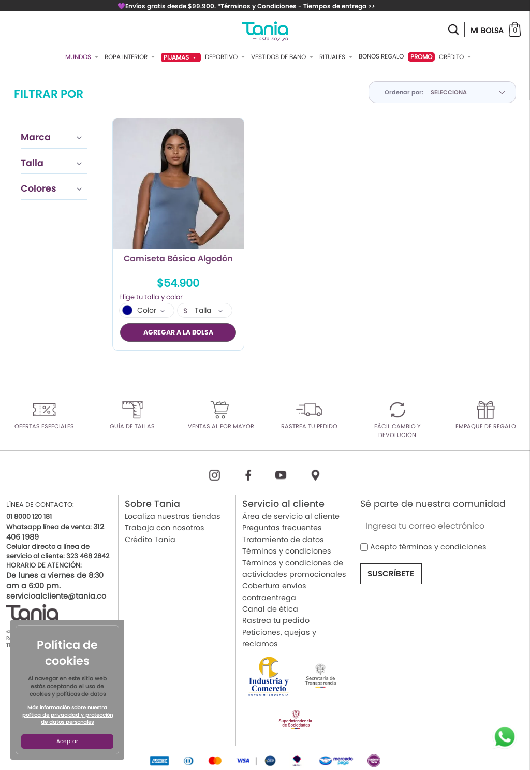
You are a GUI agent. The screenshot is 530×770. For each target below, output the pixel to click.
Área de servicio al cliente (291, 516)
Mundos (82, 57)
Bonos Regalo (381, 56)
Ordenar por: (404, 92)
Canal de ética (270, 609)
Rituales (337, 57)
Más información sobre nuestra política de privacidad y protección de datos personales (67, 715)
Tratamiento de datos (283, 539)
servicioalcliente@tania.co (56, 596)
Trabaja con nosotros (164, 527)
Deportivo (226, 57)
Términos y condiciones (286, 551)
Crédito (456, 57)
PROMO (421, 56)
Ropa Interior (131, 57)
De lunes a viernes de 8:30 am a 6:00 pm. (55, 580)
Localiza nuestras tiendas (172, 516)
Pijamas (181, 57)
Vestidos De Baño (283, 57)
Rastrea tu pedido (276, 620)
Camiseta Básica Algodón (178, 259)
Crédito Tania (150, 539)
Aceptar (67, 741)
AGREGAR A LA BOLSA (178, 332)
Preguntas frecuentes (282, 527)
